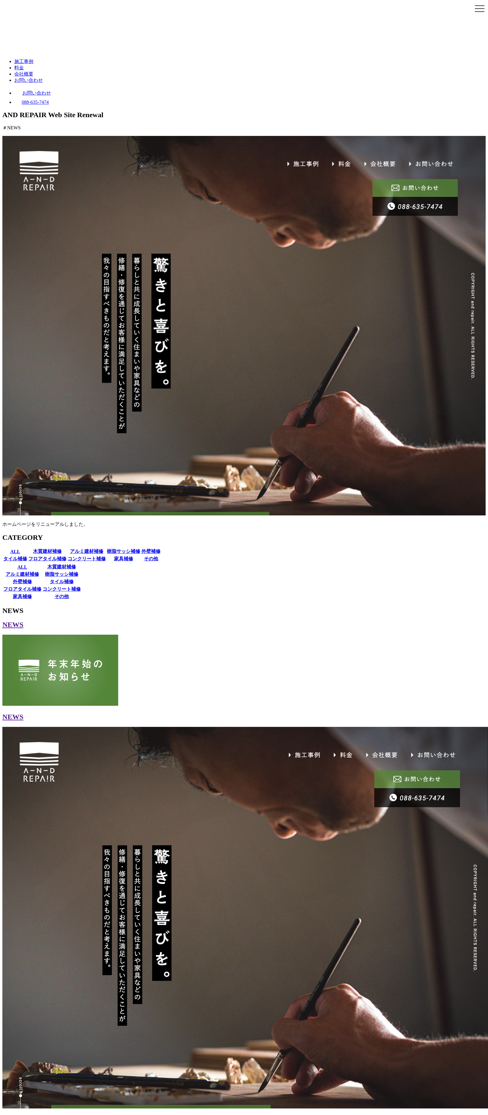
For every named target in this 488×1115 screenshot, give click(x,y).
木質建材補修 (47, 551)
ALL (15, 551)
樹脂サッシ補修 (123, 551)
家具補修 (123, 558)
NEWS (13, 624)
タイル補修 (15, 558)
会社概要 (23, 73)
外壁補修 (150, 551)
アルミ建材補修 (86, 551)
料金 (19, 67)
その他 (151, 558)
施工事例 (23, 61)
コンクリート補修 (87, 558)
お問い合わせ (28, 80)
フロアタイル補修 (47, 558)
